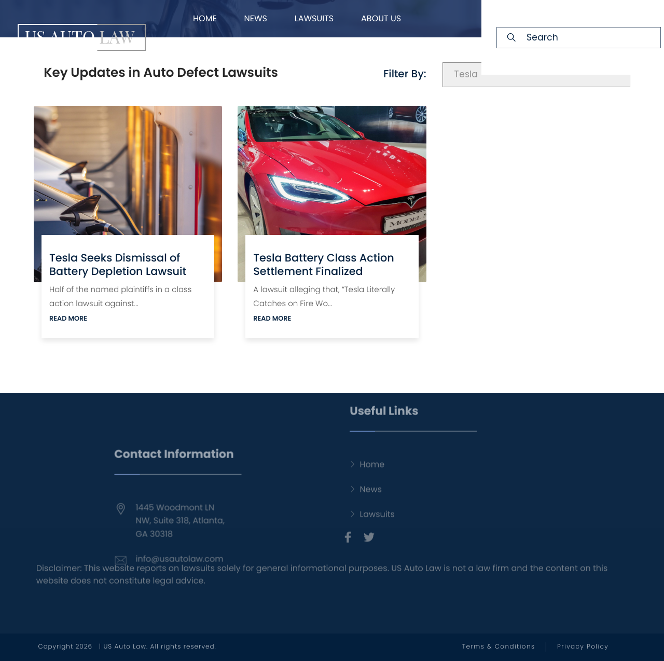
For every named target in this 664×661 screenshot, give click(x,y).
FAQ (306, 56)
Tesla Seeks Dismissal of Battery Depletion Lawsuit (117, 265)
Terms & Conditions (498, 646)
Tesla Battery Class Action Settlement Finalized (323, 265)
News (255, 18)
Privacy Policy (582, 646)
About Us (381, 18)
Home (205, 18)
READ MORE (68, 318)
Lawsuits (314, 18)
